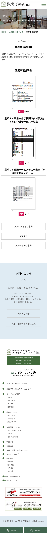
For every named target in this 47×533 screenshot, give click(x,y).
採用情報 (11, 465)
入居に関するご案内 (24, 226)
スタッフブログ (12, 454)
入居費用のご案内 (24, 245)
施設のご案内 (11, 412)
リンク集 (11, 471)
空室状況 (9, 442)
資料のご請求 (24, 313)
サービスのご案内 (13, 394)
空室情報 (24, 236)
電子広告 (11, 468)
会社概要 (9, 458)
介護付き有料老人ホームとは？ (18, 389)
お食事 (10, 397)
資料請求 (9, 446)
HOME (3, 32)
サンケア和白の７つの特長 (16, 383)
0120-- (25, 372)
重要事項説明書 (13, 437)
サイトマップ (11, 480)
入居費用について (16, 32)
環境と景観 (11, 415)
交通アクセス (12, 422)
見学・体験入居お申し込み (24, 323)
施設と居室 (11, 418)
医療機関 (11, 407)
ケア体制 (11, 404)
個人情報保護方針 (13, 476)
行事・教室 (11, 400)
